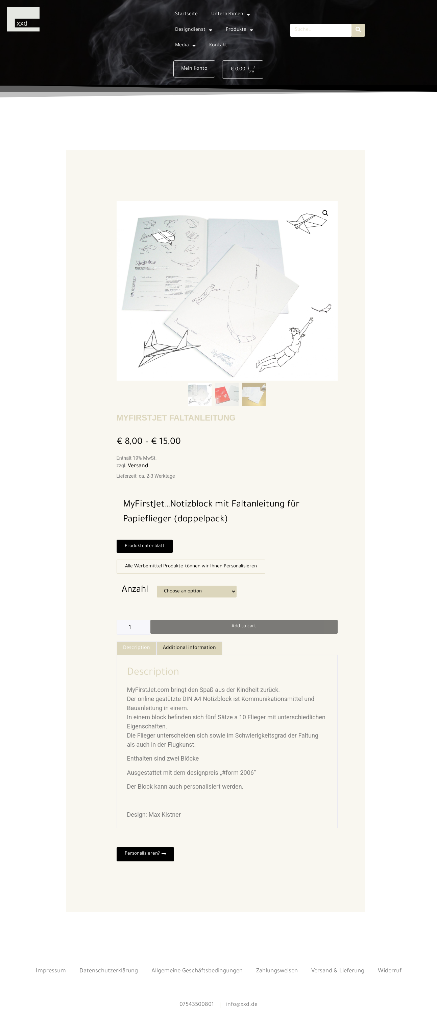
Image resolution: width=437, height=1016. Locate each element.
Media (185, 46)
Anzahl (135, 592)
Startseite (186, 14)
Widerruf (400, 974)
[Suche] (358, 30)
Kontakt (218, 45)
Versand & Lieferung (344, 974)
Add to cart (244, 629)
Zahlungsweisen (280, 974)
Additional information (189, 651)
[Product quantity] (133, 630)
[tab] (136, 651)
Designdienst (193, 30)
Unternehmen (230, 14)
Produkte (239, 30)
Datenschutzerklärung (101, 974)
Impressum (40, 974)
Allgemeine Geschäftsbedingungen (195, 974)
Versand (138, 468)
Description (136, 651)
